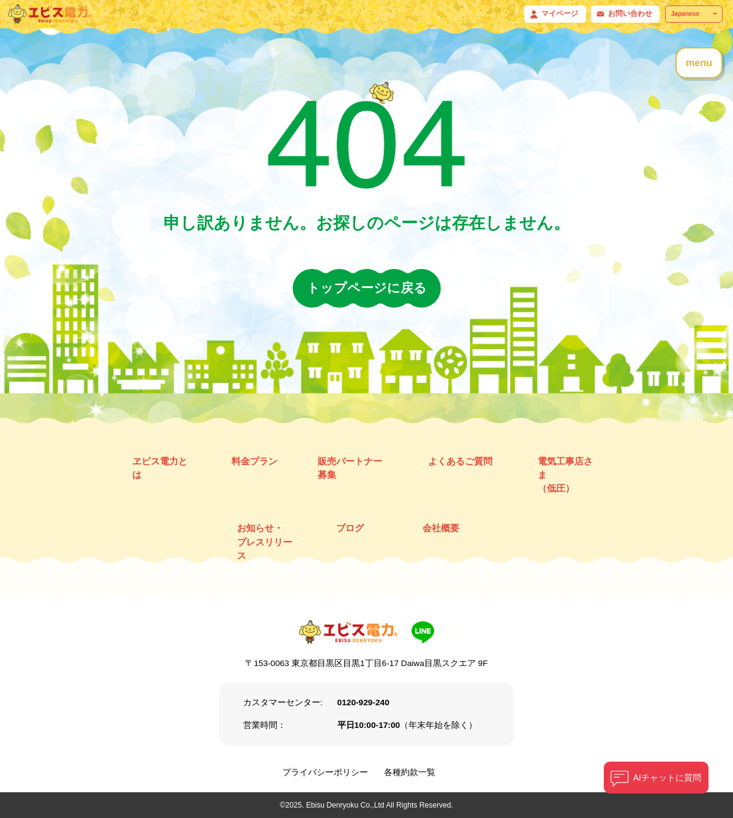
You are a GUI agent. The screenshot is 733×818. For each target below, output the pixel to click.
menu (699, 62)
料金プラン (254, 461)
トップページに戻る (367, 288)
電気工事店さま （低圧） (565, 474)
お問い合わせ (630, 13)
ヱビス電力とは (159, 468)
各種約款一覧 (409, 772)
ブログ (350, 528)
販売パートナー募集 (350, 468)
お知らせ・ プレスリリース (264, 541)
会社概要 (441, 528)
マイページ (559, 13)
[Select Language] (694, 14)
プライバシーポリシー (325, 772)
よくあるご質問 (460, 461)
